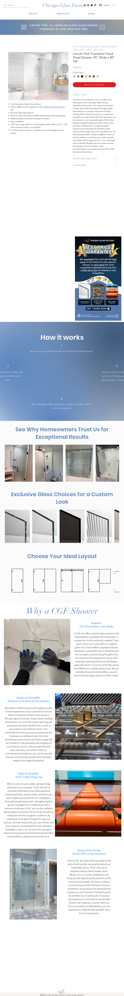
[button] (115, 5)
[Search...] (16, 5)
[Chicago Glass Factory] (64, 5)
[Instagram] (88, 5)
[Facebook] (84, 5)
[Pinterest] (95, 5)
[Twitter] (91, 5)
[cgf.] (61, 991)
